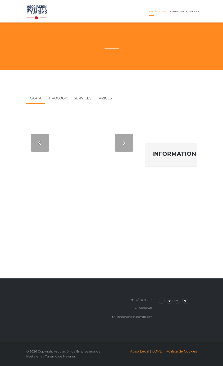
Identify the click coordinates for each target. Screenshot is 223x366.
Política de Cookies (181, 351)
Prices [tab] (105, 98)
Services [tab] (82, 98)
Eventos (194, 11)
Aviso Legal (139, 351)
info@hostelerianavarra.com (134, 316)
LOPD (157, 351)
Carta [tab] (35, 98)
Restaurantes (157, 11)
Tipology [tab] (58, 98)
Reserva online (177, 11)
